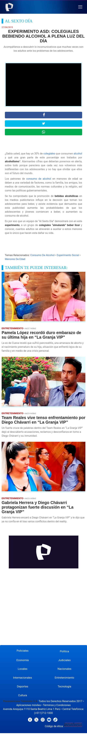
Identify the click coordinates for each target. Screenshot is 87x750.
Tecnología (64, 686)
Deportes (22, 686)
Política (64, 651)
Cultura (22, 695)
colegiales (49, 153)
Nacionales (64, 668)
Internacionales (22, 677)
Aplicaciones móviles (28, 705)
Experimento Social (68, 255)
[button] (80, 7)
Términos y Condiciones (57, 705)
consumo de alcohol (38, 178)
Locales (22, 668)
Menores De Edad (15, 259)
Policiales (22, 650)
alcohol (78, 153)
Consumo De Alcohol (42, 255)
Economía (22, 660)
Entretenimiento (64, 677)
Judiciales (64, 660)
